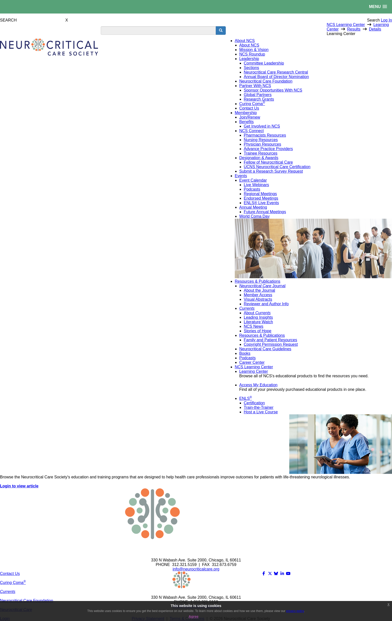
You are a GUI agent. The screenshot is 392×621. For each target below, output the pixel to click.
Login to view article (19, 486)
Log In (386, 20)
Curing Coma (13, 582)
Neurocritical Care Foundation (26, 600)
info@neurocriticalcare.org (196, 569)
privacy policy (295, 611)
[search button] (221, 30)
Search (373, 20)
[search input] (158, 30)
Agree (193, 616)
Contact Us (10, 573)
